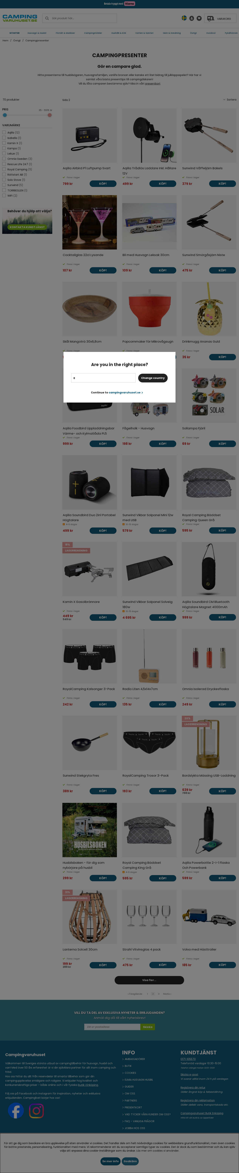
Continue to (117, 392)
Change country (153, 378)
